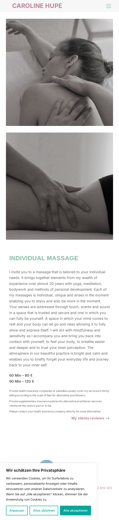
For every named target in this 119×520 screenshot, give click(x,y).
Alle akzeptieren (75, 510)
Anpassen (16, 510)
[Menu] (108, 6)
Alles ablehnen (44, 510)
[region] (48, 491)
